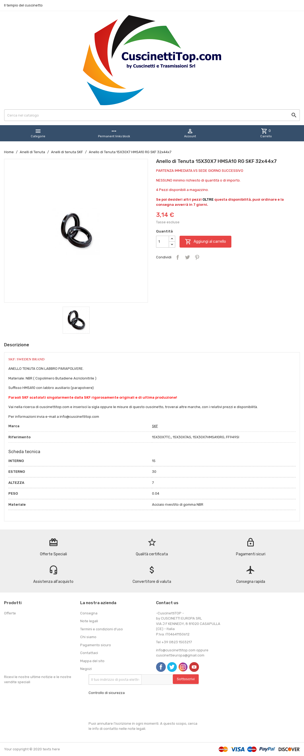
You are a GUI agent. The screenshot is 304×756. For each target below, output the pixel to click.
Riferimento (19, 437)
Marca (13, 426)
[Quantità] (162, 242)
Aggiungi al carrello (205, 241)
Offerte (10, 613)
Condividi (177, 257)
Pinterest (197, 257)
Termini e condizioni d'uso (101, 629)
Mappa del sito (92, 661)
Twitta (187, 257)
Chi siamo (88, 637)
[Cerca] (152, 115)
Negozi (86, 669)
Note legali (89, 621)
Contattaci (89, 653)
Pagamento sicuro (95, 645)
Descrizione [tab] (16, 344)
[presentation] (130, 708)
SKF (155, 426)
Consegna (88, 613)
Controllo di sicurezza (107, 693)
